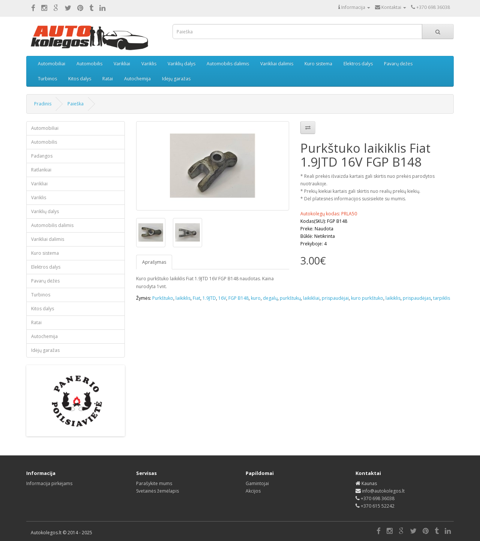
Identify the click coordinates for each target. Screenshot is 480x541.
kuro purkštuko (367, 298)
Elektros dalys (358, 63)
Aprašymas (154, 262)
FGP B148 (238, 298)
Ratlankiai (41, 170)
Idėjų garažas (176, 78)
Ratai (107, 78)
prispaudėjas (417, 298)
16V (222, 298)
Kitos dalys (79, 78)
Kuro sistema (318, 63)
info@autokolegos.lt (383, 491)
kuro (256, 298)
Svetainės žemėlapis (157, 491)
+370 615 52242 (377, 506)
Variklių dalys (181, 63)
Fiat (196, 298)
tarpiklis (441, 298)
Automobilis (89, 63)
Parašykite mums (154, 483)
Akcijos (253, 491)
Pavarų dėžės (398, 63)
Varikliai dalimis (276, 63)
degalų (270, 298)
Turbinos (47, 78)
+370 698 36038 (377, 498)
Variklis (148, 63)
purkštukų (290, 298)
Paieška (76, 104)
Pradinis (42, 104)
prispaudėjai (335, 298)
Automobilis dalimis (228, 63)
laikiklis (183, 298)
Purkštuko (162, 298)
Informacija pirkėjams (49, 483)
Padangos (41, 156)
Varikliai (122, 63)
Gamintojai (257, 483)
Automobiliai (51, 63)
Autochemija (137, 78)
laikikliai (311, 298)
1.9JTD (209, 298)
